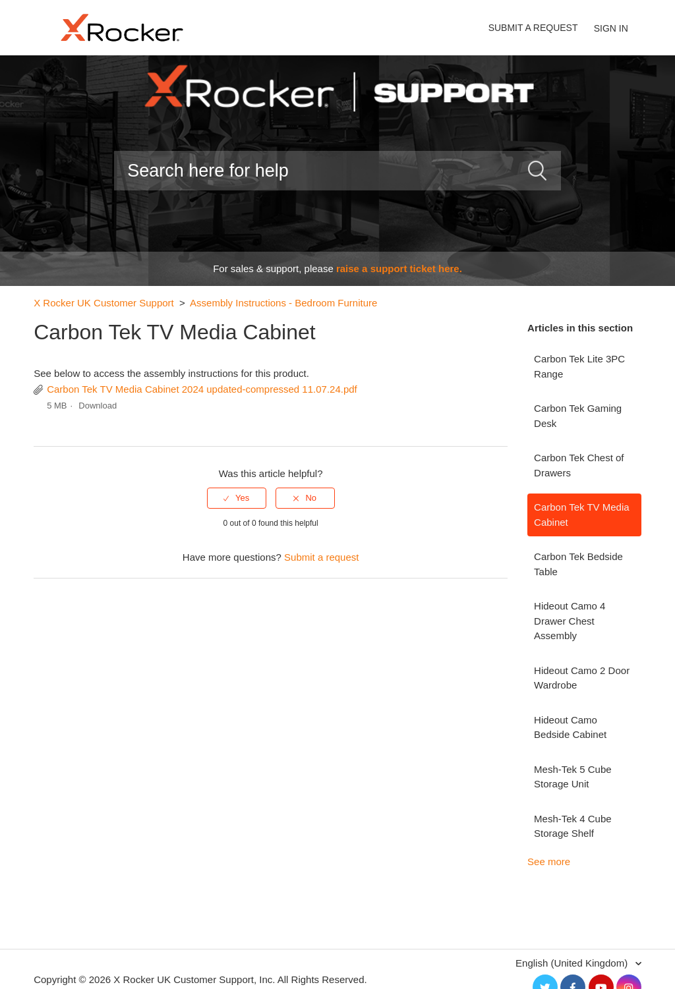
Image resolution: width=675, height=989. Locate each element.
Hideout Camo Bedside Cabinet (570, 727)
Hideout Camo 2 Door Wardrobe (582, 678)
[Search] (337, 170)
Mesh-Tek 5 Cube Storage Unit (573, 777)
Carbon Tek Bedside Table (578, 564)
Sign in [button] (611, 28)
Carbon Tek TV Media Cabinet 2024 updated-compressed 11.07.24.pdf (202, 389)
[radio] (236, 498)
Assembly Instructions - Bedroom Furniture (283, 302)
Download (97, 405)
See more (548, 861)
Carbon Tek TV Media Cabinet (582, 514)
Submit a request (533, 27)
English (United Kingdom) (572, 963)
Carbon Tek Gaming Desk (578, 416)
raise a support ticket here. (399, 268)
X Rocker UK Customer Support (104, 302)
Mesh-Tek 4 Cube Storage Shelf (573, 826)
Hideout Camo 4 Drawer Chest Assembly (569, 620)
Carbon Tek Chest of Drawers (579, 465)
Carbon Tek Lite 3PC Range (579, 366)
